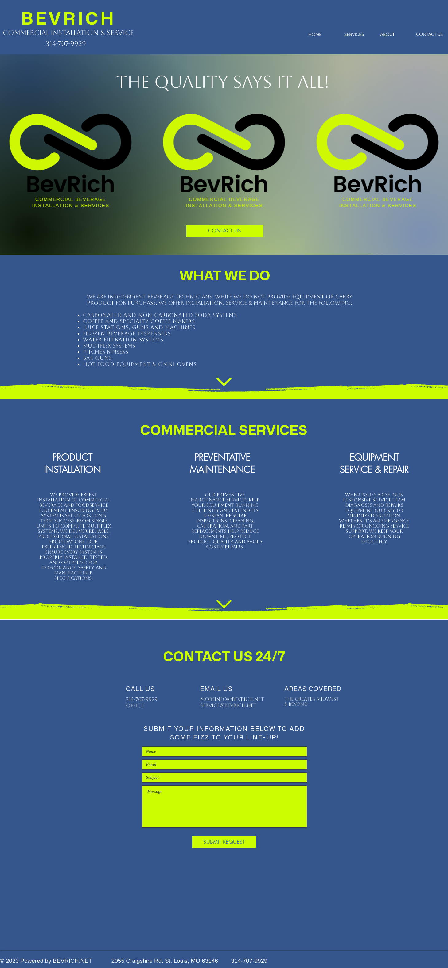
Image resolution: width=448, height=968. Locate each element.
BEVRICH (68, 18)
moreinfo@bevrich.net (232, 699)
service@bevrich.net (228, 705)
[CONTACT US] (224, 231)
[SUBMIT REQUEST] (224, 842)
